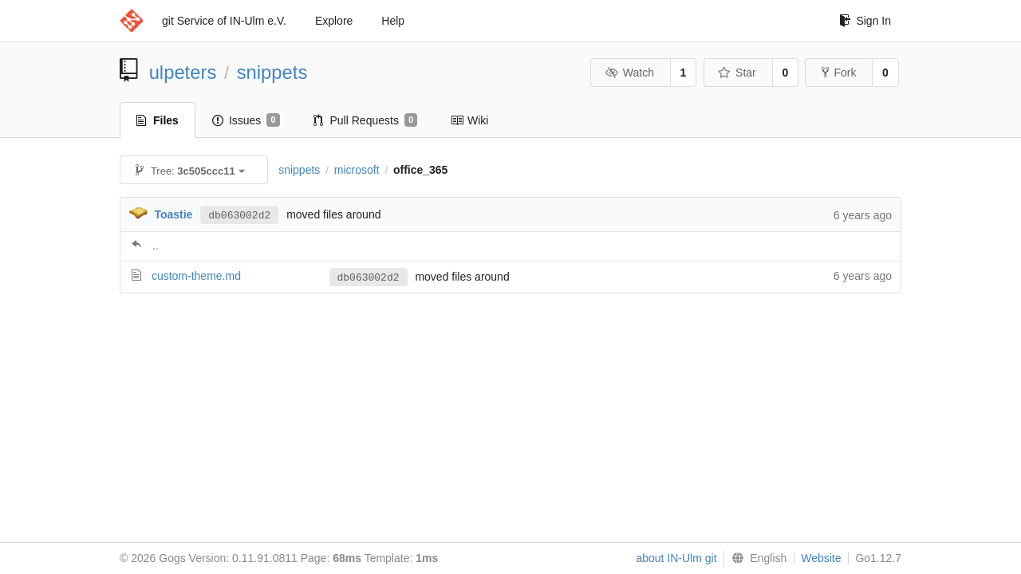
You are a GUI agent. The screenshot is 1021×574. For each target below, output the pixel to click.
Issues (246, 120)
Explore (334, 20)
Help (392, 20)
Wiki (469, 120)
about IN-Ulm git (676, 558)
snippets (272, 72)
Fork (839, 72)
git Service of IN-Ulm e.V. (224, 20)
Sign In (865, 20)
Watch (629, 72)
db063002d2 (239, 214)
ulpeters (183, 72)
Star (737, 72)
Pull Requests (365, 120)
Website (821, 558)
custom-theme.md (196, 275)
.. (155, 245)
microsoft (357, 169)
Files (157, 120)
